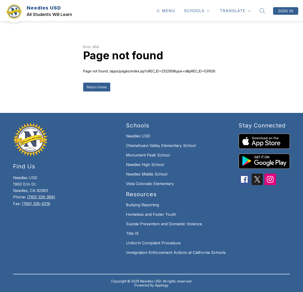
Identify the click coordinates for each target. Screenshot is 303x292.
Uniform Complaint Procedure (153, 243)
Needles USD (138, 136)
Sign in (285, 11)
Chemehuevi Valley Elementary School (161, 145)
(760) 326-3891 (41, 197)
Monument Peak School (148, 155)
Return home (97, 87)
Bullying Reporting (142, 204)
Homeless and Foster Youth (151, 214)
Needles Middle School (146, 174)
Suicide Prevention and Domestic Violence (164, 224)
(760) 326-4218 (36, 203)
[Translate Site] (235, 11)
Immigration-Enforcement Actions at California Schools (176, 252)
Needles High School (145, 164)
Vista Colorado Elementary (150, 183)
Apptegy (161, 285)
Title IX (132, 233)
